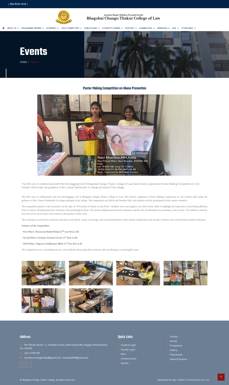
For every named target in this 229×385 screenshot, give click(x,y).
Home (23, 62)
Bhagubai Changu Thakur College (38, 379)
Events (173, 341)
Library (174, 336)
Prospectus (176, 345)
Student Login (128, 345)
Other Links (187, 28)
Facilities (129, 28)
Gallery (173, 350)
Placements (176, 354)
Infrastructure (128, 358)
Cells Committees (70, 28)
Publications (90, 28)
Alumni (124, 363)
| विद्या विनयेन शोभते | (18, 4)
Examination (145, 28)
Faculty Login (128, 349)
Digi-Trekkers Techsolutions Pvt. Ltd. (190, 379)
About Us (12, 28)
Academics (51, 28)
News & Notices (178, 359)
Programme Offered (31, 28)
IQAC (174, 28)
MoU (123, 354)
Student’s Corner (111, 28)
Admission (162, 28)
